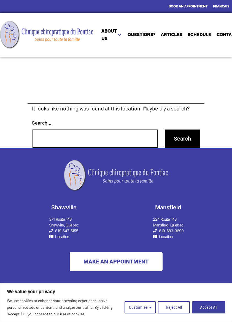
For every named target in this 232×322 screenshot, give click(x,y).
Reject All (174, 307)
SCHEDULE (199, 34)
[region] (116, 302)
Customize (138, 307)
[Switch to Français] (221, 6)
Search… (42, 123)
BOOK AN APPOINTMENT (188, 6)
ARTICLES (171, 34)
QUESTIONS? (141, 34)
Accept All (208, 307)
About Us (111, 34)
